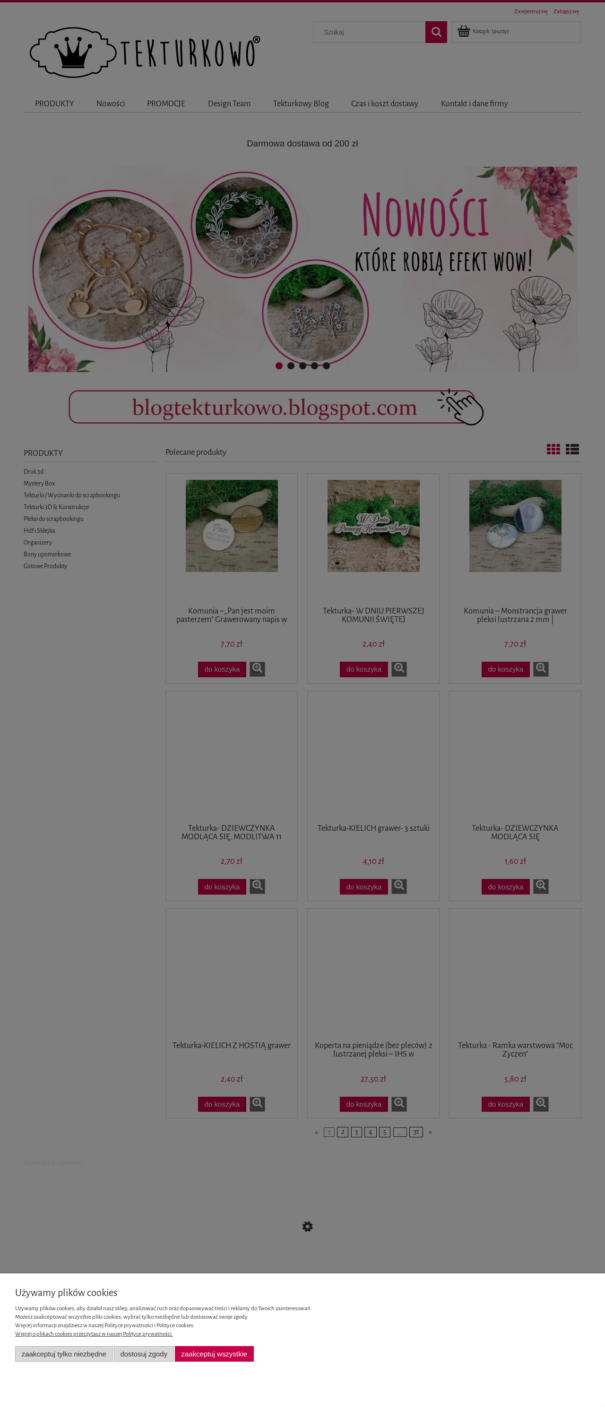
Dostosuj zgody (143, 1354)
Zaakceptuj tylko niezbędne (64, 1354)
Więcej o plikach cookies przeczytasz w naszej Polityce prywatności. (94, 1334)
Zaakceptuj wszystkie (214, 1354)
